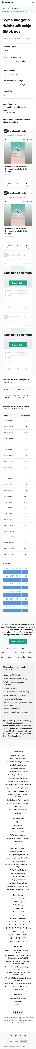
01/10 (25, 938)
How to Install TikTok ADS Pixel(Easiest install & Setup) (18, 988)
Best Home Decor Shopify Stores (18, 890)
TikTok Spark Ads (18, 828)
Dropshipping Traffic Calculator (18, 772)
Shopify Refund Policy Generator (18, 791)
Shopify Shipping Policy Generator (17, 803)
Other (29, 928)
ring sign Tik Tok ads (10, 688)
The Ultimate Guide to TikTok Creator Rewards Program (18, 962)
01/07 (25, 941)
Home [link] (3, 8)
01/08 (18, 941)
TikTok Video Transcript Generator (18, 838)
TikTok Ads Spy (18, 825)
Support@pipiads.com (18, 998)
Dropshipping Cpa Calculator (18, 775)
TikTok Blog (18, 902)
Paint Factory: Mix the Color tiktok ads (18, 653)
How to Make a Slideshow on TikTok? (18, 984)
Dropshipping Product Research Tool (18, 858)
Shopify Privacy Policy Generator (18, 788)
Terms (16, 1041)
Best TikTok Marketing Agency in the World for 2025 (18, 974)
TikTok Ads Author (18, 912)
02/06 (18, 935)
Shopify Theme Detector (18, 765)
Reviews (18, 845)
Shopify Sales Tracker (18, 755)
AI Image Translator (18, 848)
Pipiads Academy (18, 915)
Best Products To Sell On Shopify (18, 886)
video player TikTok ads (12, 675)
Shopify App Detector (18, 768)
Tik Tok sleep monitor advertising (15, 695)
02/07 (11, 935)
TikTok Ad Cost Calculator (18, 778)
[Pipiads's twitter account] (15, 1035)
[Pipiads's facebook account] (11, 1035)
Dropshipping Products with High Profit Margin (18, 866)
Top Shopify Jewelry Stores (18, 880)
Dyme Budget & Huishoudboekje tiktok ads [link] (14, 11)
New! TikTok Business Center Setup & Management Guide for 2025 (18, 957)
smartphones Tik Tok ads (12, 699)
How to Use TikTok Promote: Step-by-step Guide (18, 968)
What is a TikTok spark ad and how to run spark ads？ (18, 979)
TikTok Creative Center (18, 835)
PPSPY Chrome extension (18, 810)
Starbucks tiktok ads (11, 653)
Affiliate (18, 813)
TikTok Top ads (18, 905)
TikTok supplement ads (11, 709)
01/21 (11, 938)
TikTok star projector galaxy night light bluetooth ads (17, 703)
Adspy (18, 822)
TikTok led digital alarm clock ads (15, 712)
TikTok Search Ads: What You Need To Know (18, 951)
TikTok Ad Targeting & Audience (18, 762)
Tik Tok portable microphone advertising (14, 683)
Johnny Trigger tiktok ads (31, 653)
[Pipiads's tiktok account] (20, 1035)
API (18, 1005)
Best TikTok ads (18, 908)
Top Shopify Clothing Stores (18, 883)
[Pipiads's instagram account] (24, 1035)
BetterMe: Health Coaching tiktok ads (4, 653)
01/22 (25, 935)
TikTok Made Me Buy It (18, 870)
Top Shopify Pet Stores (18, 876)
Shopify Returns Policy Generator (18, 800)
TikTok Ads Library (18, 832)
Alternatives (18, 842)
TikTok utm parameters (18, 758)
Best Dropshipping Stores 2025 (18, 855)
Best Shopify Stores (18, 873)
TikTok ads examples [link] (14, 8)
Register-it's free (18, 283)
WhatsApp (18, 1001)
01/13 (18, 938)
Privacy (10, 1041)
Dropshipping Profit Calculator (18, 781)
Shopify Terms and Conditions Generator (18, 796)
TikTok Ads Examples (18, 898)
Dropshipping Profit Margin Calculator (18, 785)
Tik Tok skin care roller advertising (16, 692)
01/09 (11, 941)
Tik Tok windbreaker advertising (15, 679)
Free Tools (18, 806)
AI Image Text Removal (18, 851)
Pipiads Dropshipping (18, 861)
